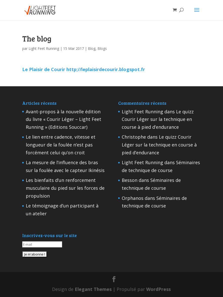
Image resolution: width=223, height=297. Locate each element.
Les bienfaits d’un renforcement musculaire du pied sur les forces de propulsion (65, 188)
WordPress (158, 289)
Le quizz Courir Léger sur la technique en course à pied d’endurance (158, 119)
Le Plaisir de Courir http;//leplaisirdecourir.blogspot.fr (83, 69)
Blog (91, 48)
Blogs (102, 48)
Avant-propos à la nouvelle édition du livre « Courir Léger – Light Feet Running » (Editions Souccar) (63, 119)
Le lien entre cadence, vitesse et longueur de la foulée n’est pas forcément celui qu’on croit (60, 144)
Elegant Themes (93, 289)
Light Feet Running (44, 48)
